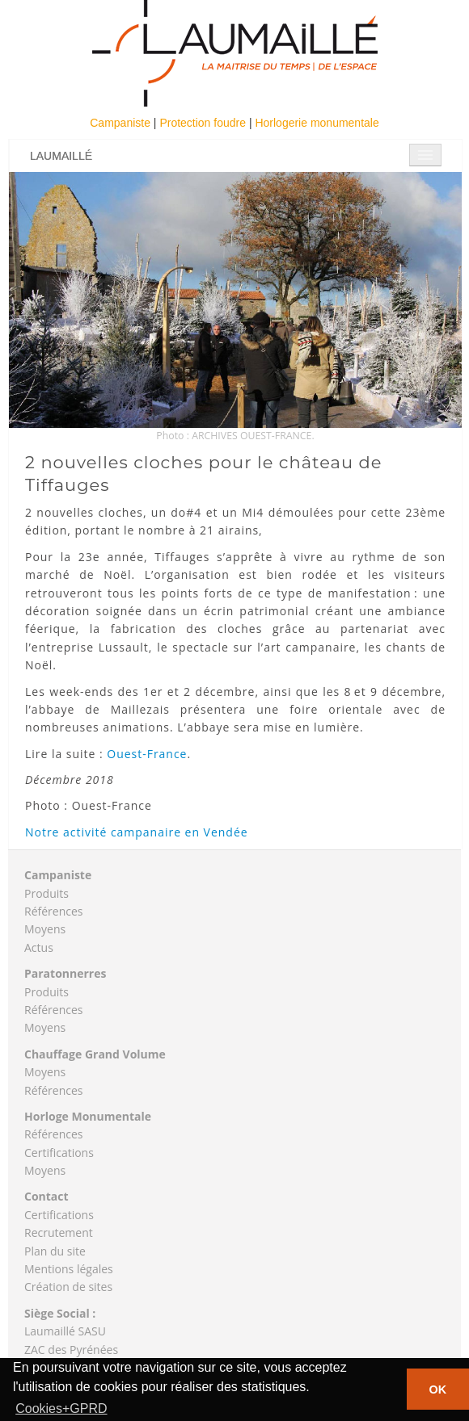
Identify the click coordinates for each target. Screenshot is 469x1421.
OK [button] (438, 1389)
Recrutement (58, 1232)
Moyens (44, 929)
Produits (46, 893)
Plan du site (55, 1251)
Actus (38, 947)
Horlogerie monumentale (316, 122)
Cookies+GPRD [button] (61, 1408)
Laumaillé (61, 155)
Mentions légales (68, 1268)
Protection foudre (204, 122)
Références (53, 911)
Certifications (59, 1152)
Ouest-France (147, 753)
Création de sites (68, 1286)
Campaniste (122, 122)
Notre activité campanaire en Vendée (136, 832)
